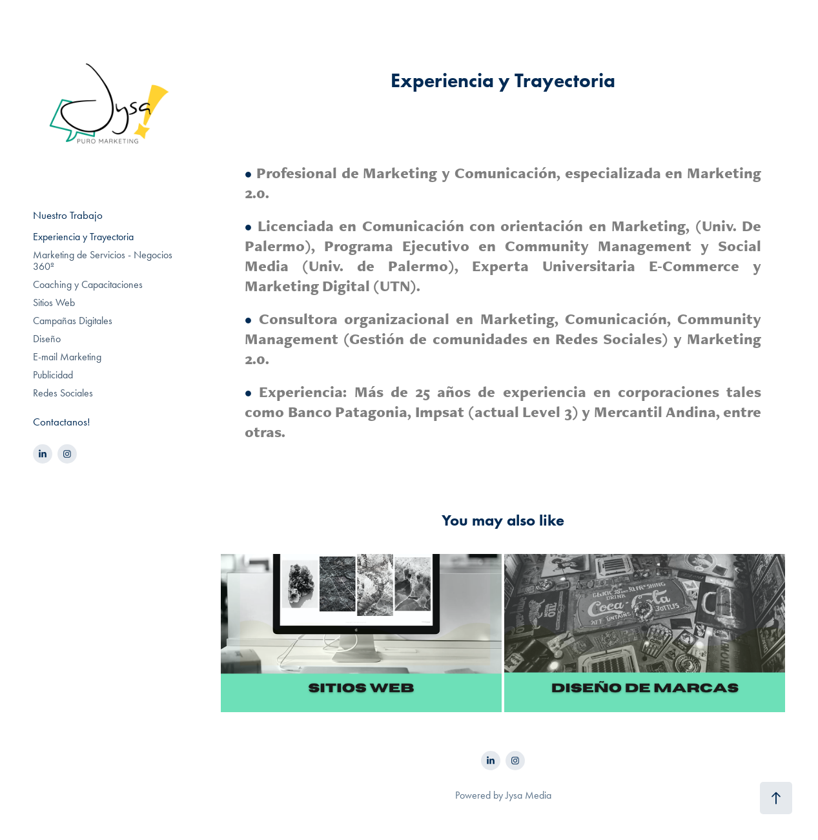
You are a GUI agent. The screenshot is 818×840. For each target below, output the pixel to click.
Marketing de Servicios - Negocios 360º (102, 260)
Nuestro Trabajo (68, 215)
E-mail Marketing (67, 357)
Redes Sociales (63, 393)
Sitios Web (54, 302)
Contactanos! (61, 421)
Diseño (47, 339)
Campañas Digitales (72, 320)
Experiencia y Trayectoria (83, 236)
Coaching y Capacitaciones (88, 284)
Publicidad (53, 375)
